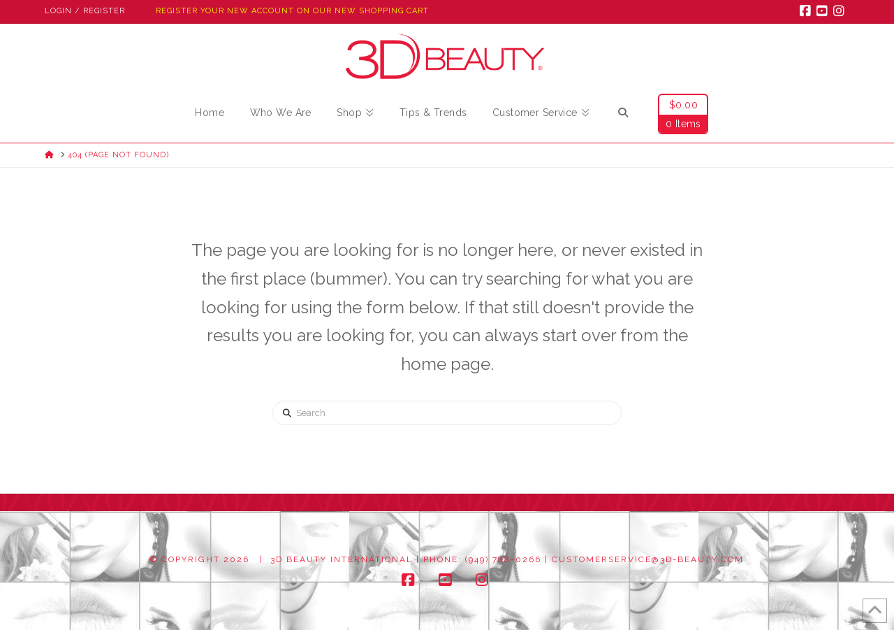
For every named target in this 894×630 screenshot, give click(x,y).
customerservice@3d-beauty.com (648, 559)
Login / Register (85, 10)
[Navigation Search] (623, 115)
